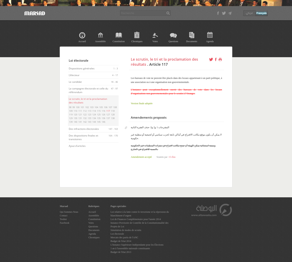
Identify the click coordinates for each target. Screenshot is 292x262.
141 (80, 121)
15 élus (172, 157)
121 (80, 114)
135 (99, 118)
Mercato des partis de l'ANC (124, 237)
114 (94, 110)
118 (113, 110)
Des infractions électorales (84, 129)
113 (89, 110)
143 (89, 121)
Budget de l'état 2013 (121, 252)
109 (71, 110)
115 (99, 110)
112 (85, 110)
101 (82, 107)
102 (87, 107)
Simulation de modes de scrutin (126, 230)
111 (80, 110)
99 (73, 107)
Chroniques (136, 41)
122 (85, 114)
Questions (173, 41)
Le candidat (75, 82)
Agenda (210, 41)
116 (103, 110)
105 (101, 107)
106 (105, 107)
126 (103, 114)
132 (85, 118)
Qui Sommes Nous (69, 211)
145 (99, 121)
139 (71, 121)
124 (94, 114)
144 (94, 121)
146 (103, 121)
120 (75, 114)
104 (96, 107)
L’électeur (74, 75)
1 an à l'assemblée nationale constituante (130, 248)
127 (108, 114)
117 (108, 110)
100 (77, 107)
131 (80, 118)
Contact (63, 215)
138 (113, 118)
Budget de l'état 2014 (121, 241)
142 (85, 121)
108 (115, 107)
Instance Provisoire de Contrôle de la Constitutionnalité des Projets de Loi (140, 224)
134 (94, 118)
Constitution (119, 41)
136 (103, 118)
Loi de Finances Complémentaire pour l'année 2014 (136, 219)
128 (113, 114)
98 (70, 107)
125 (99, 114)
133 (89, 118)
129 (71, 118)
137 (108, 118)
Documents (191, 41)
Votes (155, 41)
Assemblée (100, 41)
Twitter (63, 219)
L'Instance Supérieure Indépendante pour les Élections (137, 244)
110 (75, 110)
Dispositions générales (82, 68)
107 (110, 107)
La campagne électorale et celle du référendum (88, 90)
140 (75, 121)
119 (71, 114)
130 (75, 118)
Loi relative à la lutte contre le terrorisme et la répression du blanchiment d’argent (140, 213)
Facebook (64, 222)
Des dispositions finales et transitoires (83, 137)
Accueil (82, 41)
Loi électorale (117, 233)
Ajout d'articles (77, 146)
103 (91, 107)
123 (89, 114)
